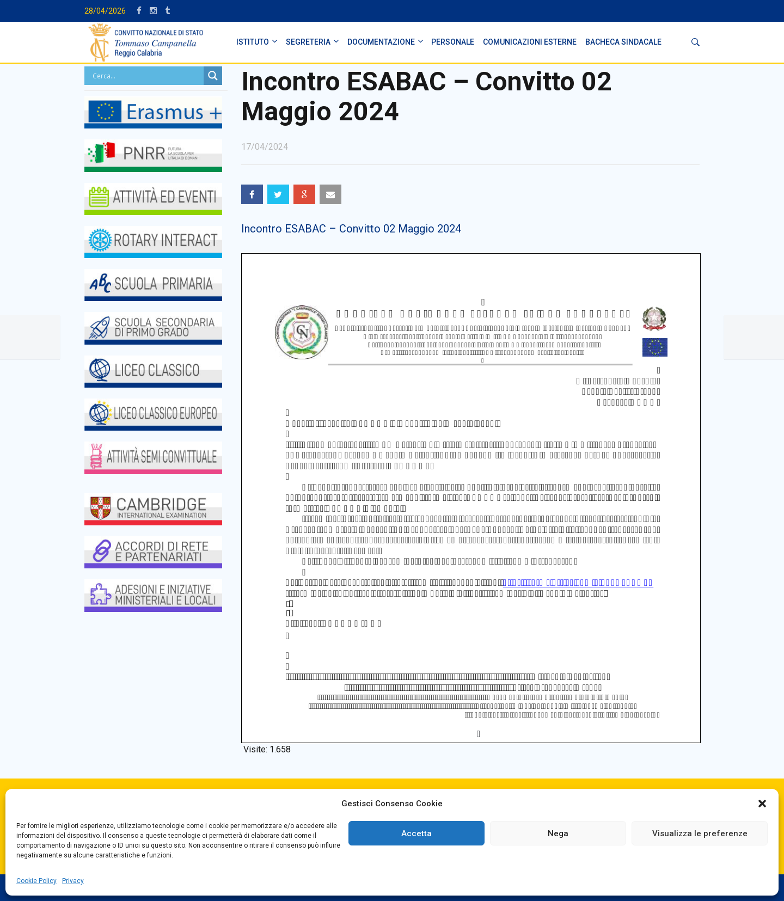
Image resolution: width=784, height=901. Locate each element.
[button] (762, 803)
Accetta (416, 833)
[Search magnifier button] (213, 75)
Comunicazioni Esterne (530, 42)
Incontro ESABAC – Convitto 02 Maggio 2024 (351, 228)
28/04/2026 (105, 11)
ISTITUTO (252, 42)
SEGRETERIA (308, 42)
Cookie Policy (36, 881)
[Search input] (147, 75)
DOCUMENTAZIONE (381, 42)
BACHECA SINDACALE (623, 42)
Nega (558, 833)
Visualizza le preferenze (700, 833)
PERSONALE (452, 42)
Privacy (73, 881)
